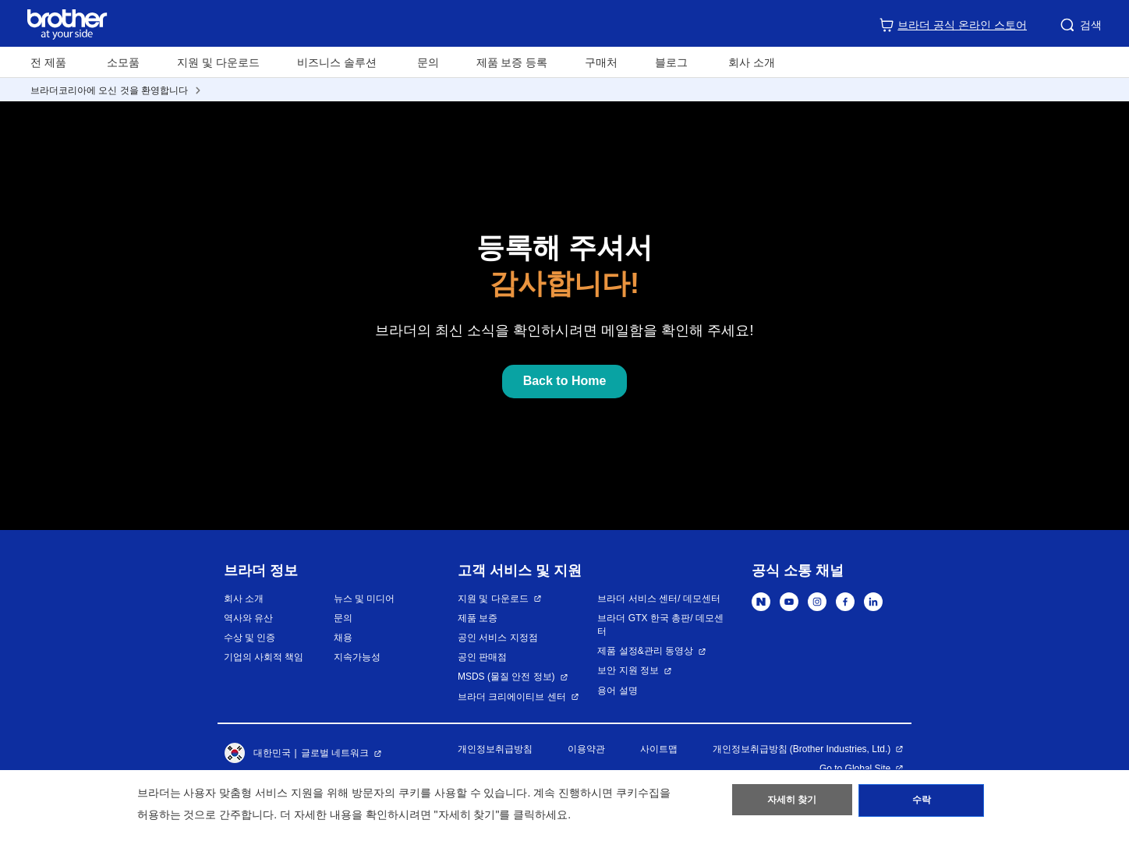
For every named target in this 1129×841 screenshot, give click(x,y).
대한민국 (257, 754)
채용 (343, 637)
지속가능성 (357, 657)
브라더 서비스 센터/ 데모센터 (658, 598)
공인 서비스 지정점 (498, 637)
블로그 (671, 62)
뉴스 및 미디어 (364, 598)
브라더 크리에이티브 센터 (512, 696)
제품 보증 (477, 618)
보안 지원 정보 (628, 670)
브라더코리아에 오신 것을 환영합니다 (109, 90)
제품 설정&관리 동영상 (645, 650)
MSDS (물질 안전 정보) (506, 676)
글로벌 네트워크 (335, 752)
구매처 (601, 62)
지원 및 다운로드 (218, 62)
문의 (428, 62)
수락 (921, 802)
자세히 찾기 (791, 802)
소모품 (123, 62)
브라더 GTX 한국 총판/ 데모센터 (660, 625)
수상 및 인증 (250, 637)
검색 (1080, 25)
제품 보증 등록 (512, 62)
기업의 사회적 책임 (264, 657)
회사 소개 (244, 598)
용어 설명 (617, 690)
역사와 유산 (248, 618)
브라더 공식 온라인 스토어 (953, 25)
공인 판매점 (482, 657)
